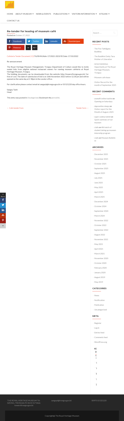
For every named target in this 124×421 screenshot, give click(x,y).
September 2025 (101, 168)
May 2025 (98, 187)
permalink (56, 97)
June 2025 (98, 182)
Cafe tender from (15, 108)
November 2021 (101, 239)
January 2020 (99, 272)
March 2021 (99, 253)
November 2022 (101, 220)
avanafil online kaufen (103, 98)
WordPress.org (100, 342)
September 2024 (101, 211)
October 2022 (100, 225)
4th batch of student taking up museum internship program (105, 130)
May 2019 (98, 282)
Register (97, 323)
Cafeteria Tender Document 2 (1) (20, 56)
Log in (96, 328)
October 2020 (100, 263)
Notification (99, 300)
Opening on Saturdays (103, 101)
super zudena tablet (102, 117)
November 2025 (101, 159)
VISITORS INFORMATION (83, 14)
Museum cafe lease (102, 77)
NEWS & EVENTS (43, 14)
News (96, 295)
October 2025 (100, 163)
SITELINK (103, 14)
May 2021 (98, 244)
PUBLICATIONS (60, 14)
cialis (96, 127)
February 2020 (100, 268)
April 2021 (98, 249)
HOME (10, 14)
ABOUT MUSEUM (24, 14)
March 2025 (99, 197)
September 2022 (101, 230)
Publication (99, 305)
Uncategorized (33, 97)
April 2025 (98, 192)
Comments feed (101, 337)
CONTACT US (13, 20)
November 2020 (101, 258)
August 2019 (99, 277)
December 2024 (101, 201)
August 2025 (99, 173)
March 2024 (99, 216)
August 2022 (99, 234)
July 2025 (98, 178)
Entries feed (99, 332)
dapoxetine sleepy (101, 106)
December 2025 (101, 154)
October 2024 (100, 206)
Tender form (82, 108)
